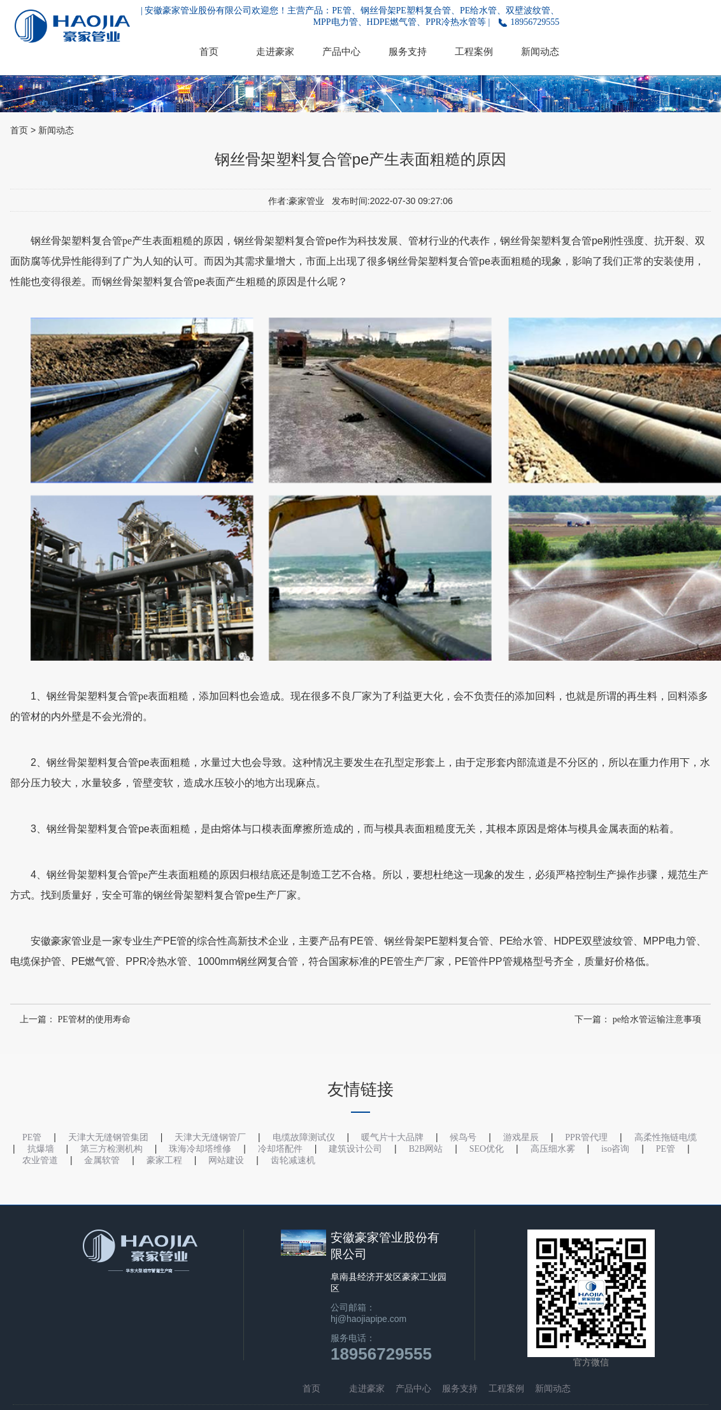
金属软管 (102, 1160)
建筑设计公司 (355, 1149)
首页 (209, 51)
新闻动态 (540, 51)
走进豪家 (275, 51)
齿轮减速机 (293, 1160)
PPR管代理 (586, 1137)
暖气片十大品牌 (392, 1137)
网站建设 (226, 1160)
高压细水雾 (553, 1149)
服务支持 (407, 51)
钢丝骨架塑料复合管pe (81, 240)
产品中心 (341, 51)
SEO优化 (486, 1149)
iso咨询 (615, 1149)
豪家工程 (164, 1160)
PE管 (665, 1149)
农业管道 (40, 1160)
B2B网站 (426, 1149)
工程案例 (473, 51)
